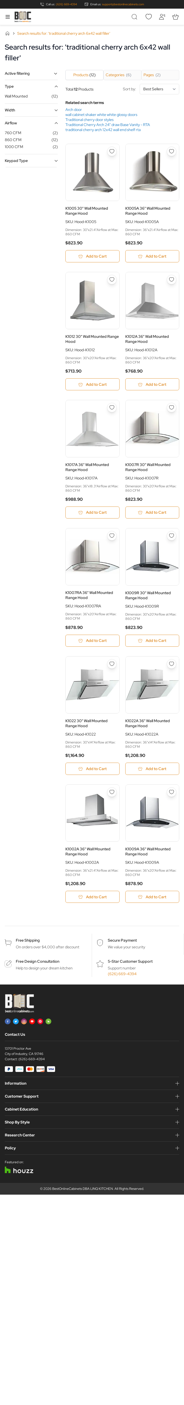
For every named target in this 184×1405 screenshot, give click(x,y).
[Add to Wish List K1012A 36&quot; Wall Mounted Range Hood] (171, 279)
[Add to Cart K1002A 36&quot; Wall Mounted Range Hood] (92, 898)
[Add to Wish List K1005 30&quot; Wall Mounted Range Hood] (112, 151)
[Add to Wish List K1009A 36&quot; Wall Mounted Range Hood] (171, 793)
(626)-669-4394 (31, 1060)
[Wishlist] (148, 17)
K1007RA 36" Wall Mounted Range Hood (89, 596)
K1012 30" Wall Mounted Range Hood (92, 339)
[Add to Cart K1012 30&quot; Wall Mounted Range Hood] (92, 385)
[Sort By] (159, 89)
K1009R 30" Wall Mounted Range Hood (148, 596)
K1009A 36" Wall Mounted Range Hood (148, 852)
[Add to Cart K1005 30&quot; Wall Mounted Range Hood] (92, 256)
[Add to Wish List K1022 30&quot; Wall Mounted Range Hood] (112, 664)
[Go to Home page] (22, 17)
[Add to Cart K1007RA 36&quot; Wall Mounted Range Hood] (92, 641)
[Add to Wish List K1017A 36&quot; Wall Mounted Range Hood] (112, 408)
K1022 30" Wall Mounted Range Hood (86, 724)
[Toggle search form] (135, 17)
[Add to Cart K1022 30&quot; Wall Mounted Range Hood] (92, 769)
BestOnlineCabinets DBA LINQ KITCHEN (82, 1189)
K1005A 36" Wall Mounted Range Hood (147, 211)
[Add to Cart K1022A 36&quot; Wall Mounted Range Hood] (152, 769)
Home (7, 33)
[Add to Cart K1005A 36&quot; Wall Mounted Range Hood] (152, 256)
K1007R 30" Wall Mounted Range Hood (148, 467)
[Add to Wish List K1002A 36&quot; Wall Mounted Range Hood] (112, 793)
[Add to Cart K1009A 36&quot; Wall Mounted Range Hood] (152, 898)
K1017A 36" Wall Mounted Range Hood (87, 467)
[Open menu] (8, 17)
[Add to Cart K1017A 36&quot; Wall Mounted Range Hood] (92, 513)
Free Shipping (28, 941)
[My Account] (162, 17)
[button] (31, 73)
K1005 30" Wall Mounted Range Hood (86, 211)
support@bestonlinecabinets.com (123, 4)
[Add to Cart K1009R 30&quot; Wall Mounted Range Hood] (152, 641)
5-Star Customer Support (130, 962)
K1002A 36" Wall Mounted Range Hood (87, 852)
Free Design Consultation (37, 962)
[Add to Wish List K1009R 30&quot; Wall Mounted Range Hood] (171, 536)
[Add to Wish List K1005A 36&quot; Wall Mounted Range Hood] (171, 151)
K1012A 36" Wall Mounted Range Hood (147, 339)
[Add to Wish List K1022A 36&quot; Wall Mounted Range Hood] (171, 664)
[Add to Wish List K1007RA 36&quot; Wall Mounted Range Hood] (112, 536)
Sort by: (151, 89)
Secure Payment (122, 941)
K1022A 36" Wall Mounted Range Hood (147, 724)
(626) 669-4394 (66, 4)
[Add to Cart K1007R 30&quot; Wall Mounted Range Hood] (152, 513)
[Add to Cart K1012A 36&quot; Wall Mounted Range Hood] (152, 385)
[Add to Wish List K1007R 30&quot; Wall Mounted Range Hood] (171, 408)
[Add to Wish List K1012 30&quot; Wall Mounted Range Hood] (112, 279)
